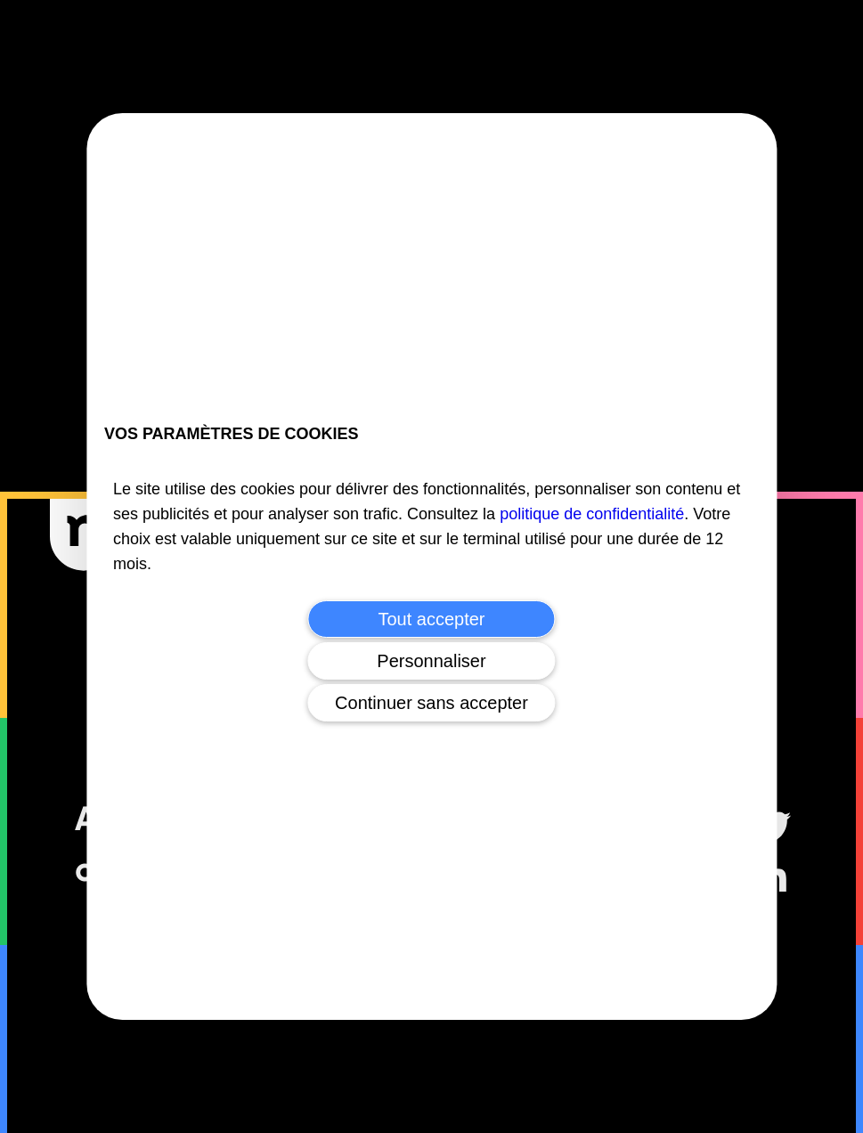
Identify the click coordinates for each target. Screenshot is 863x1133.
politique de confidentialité (592, 514)
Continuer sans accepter (431, 703)
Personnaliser (431, 661)
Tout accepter (431, 619)
